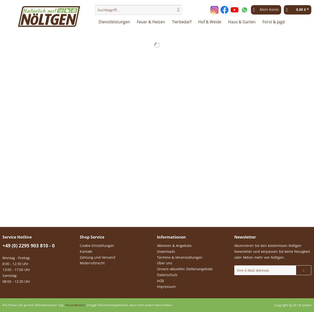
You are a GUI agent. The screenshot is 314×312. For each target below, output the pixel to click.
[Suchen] (178, 10)
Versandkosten (75, 305)
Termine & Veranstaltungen (179, 257)
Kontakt (86, 251)
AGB (160, 280)
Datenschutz (167, 274)
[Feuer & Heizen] (151, 22)
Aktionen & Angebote (174, 245)
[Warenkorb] (298, 10)
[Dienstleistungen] (114, 22)
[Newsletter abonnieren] (303, 270)
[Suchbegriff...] (138, 10)
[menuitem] (138, 12)
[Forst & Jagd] (273, 22)
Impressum (166, 286)
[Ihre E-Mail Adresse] (265, 270)
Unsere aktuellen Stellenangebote (185, 269)
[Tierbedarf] (182, 22)
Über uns (164, 263)
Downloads (166, 251)
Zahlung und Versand (97, 257)
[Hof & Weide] (210, 22)
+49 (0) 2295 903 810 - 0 (28, 245)
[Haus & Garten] (242, 22)
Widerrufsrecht (92, 263)
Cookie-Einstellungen (97, 245)
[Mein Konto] (266, 10)
